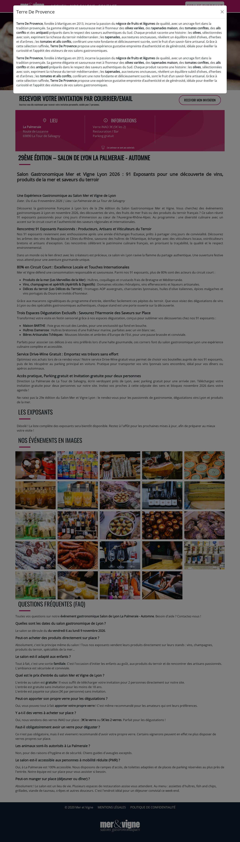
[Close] (222, 12)
